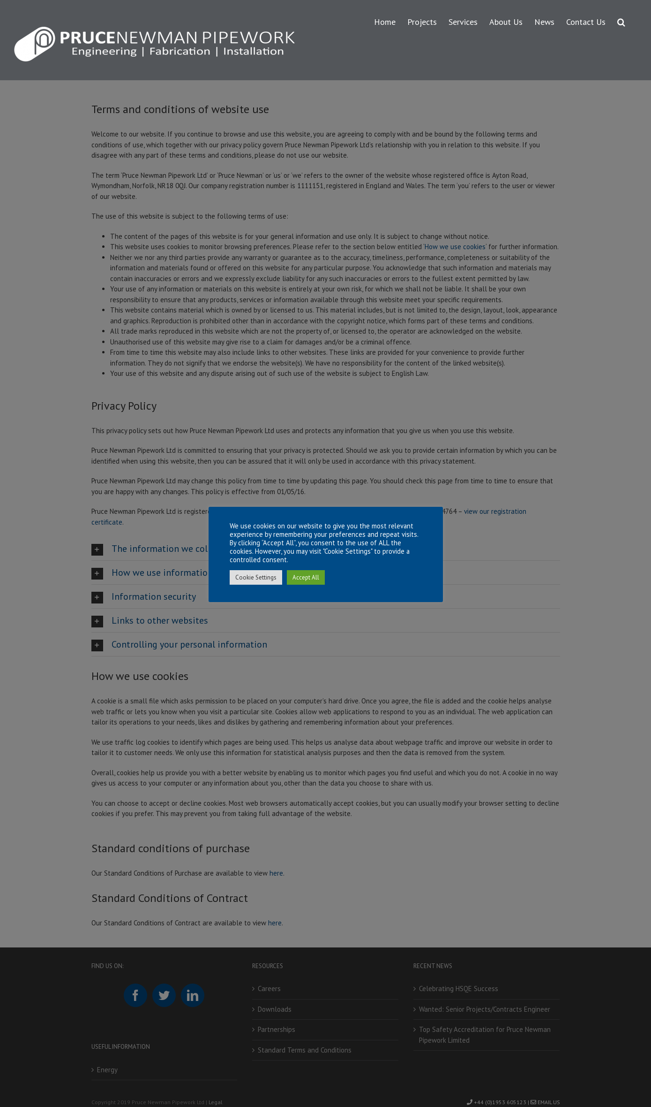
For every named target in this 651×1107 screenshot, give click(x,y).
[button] (621, 20)
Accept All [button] (305, 577)
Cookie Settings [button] (256, 577)
